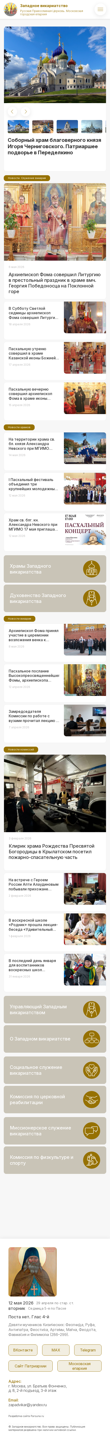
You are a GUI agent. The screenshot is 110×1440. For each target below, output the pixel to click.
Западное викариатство (44, 5)
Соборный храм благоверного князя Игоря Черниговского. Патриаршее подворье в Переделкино (54, 146)
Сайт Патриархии (30, 1366)
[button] (12, 111)
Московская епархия (80, 1366)
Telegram (88, 1350)
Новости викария (19, 618)
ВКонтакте (23, 1350)
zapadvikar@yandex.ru (27, 1404)
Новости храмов (19, 427)
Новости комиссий (21, 749)
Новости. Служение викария (27, 178)
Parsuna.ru (37, 1416)
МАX (55, 1350)
